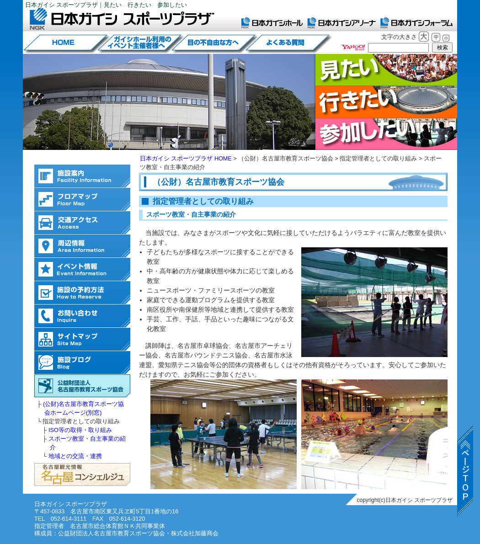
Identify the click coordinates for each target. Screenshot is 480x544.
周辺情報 (82, 246)
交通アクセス (82, 223)
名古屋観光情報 (82, 474)
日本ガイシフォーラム (416, 22)
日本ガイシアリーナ (341, 22)
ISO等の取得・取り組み (80, 430)
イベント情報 (82, 269)
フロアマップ (82, 199)
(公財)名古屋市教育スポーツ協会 (82, 386)
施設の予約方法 (82, 292)
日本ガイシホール (272, 22)
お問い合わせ (82, 316)
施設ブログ (82, 362)
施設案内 (82, 176)
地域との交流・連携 (75, 456)
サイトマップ (82, 339)
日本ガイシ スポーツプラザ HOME (186, 158)
